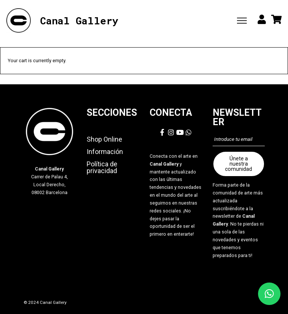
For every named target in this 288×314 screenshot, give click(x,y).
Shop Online (104, 139)
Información (105, 152)
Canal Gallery (79, 21)
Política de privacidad (102, 167)
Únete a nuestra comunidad (238, 164)
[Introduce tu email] (238, 139)
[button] (269, 294)
